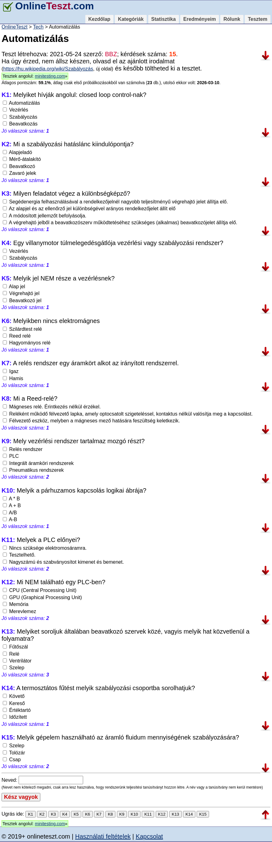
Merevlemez (19, 611)
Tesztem (257, 19)
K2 (41, 814)
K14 (189, 814)
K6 (87, 814)
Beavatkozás (20, 123)
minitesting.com (50, 76)
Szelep (13, 667)
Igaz (11, 371)
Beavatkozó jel (22, 300)
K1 (30, 814)
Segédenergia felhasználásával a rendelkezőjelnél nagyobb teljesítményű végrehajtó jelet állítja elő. (115, 201)
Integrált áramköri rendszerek (38, 463)
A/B (10, 512)
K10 (134, 814)
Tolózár (14, 752)
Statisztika (163, 19)
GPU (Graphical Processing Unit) (42, 597)
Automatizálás (21, 103)
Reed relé (17, 336)
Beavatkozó (19, 166)
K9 (121, 814)
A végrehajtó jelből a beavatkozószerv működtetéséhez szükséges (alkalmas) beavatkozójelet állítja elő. (120, 222)
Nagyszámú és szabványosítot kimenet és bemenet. (63, 562)
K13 (175, 814)
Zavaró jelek (19, 173)
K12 (162, 814)
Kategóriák (131, 19)
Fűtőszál (15, 646)
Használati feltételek (103, 836)
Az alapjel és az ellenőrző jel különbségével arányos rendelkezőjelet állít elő (89, 208)
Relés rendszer (22, 449)
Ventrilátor (17, 660)
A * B (11, 498)
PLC (11, 456)
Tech (38, 27)
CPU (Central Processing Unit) (39, 590)
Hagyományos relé (27, 342)
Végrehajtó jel (21, 293)
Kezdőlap (99, 19)
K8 (110, 814)
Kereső (14, 703)
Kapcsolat (149, 836)
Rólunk (231, 19)
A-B (10, 519)
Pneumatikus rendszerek (33, 470)
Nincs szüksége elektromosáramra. (45, 548)
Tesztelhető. (19, 555)
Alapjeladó (17, 152)
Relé (11, 654)
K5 (76, 814)
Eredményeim (199, 19)
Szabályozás (20, 117)
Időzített (15, 717)
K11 (148, 814)
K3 (53, 814)
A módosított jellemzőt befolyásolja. (44, 215)
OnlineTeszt (15, 27)
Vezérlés (15, 109)
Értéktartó (17, 710)
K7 (98, 814)
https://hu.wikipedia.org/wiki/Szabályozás (48, 68)
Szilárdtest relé (22, 329)
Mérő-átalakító (22, 159)
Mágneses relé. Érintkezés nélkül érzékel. (52, 406)
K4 (64, 814)
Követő (14, 696)
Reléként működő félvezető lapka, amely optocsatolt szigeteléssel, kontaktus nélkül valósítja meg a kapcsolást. (128, 413)
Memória (16, 604)
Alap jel (14, 286)
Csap (12, 759)
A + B (12, 505)
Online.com (48, 5)
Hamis (13, 378)
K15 (203, 814)
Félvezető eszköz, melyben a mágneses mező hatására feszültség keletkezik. (91, 420)
